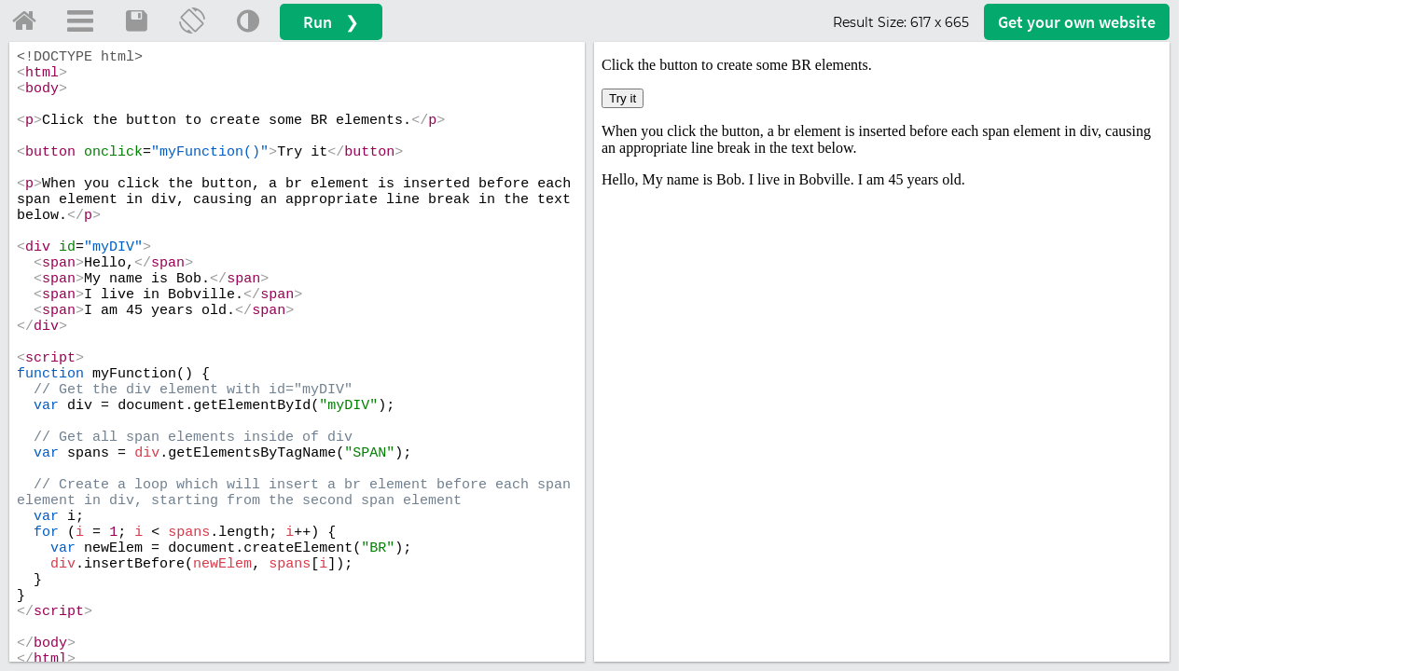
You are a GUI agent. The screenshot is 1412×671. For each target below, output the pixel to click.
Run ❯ (331, 22)
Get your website (1077, 22)
